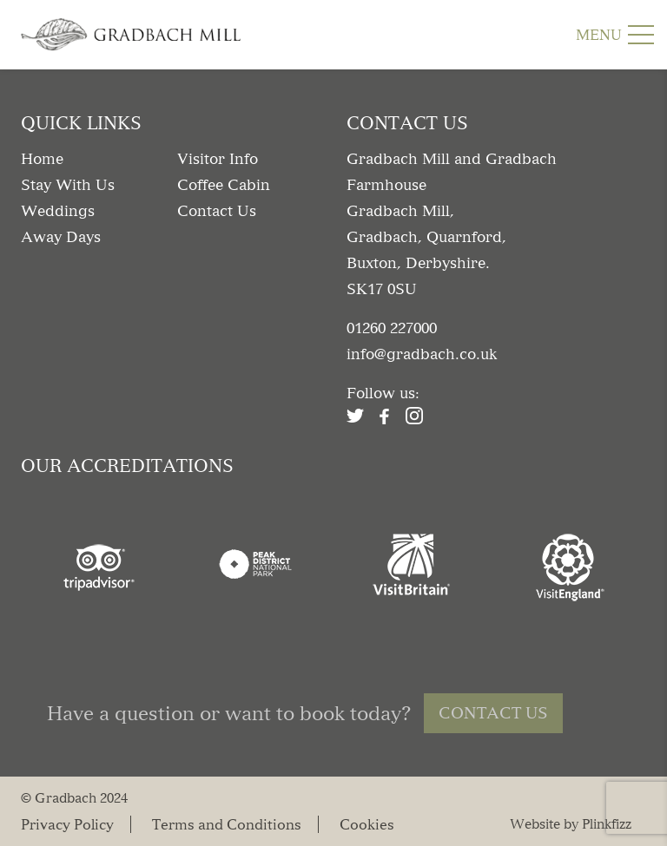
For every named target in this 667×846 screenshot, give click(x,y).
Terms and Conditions (226, 824)
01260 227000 (392, 328)
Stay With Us (68, 184)
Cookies (367, 824)
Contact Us (216, 211)
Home (42, 158)
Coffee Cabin (223, 184)
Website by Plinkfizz (570, 824)
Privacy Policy (67, 824)
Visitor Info (217, 158)
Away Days (61, 237)
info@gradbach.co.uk (422, 354)
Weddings (58, 211)
